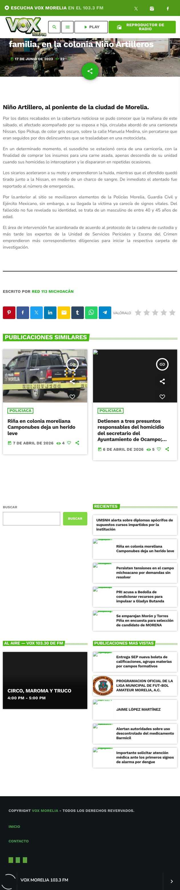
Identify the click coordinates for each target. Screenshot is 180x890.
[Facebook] (167, 9)
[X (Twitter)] (136, 9)
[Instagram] (152, 9)
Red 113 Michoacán (53, 291)
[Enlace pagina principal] (26, 27)
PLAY (91, 27)
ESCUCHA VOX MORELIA (54, 8)
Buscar (10, 507)
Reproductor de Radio (140, 27)
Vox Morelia (45, 811)
